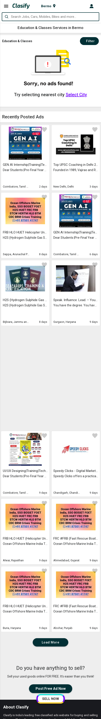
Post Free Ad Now (51, 587)
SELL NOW (50, 699)
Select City (76, 94)
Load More (51, 541)
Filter (89, 41)
